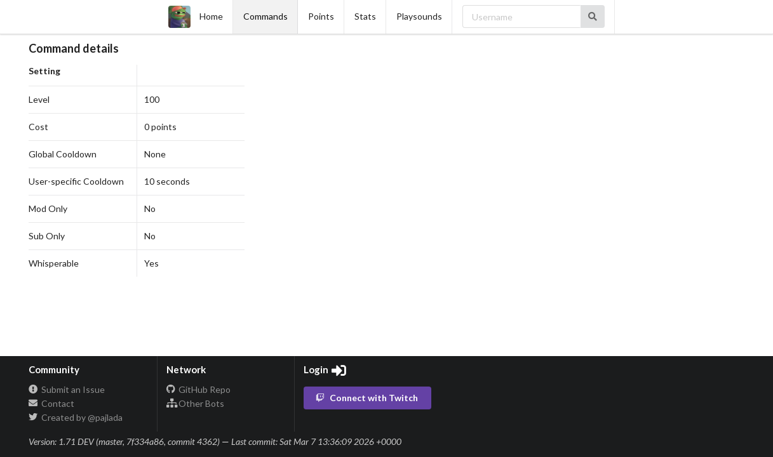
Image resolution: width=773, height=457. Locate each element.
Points (321, 16)
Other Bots (195, 403)
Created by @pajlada (76, 417)
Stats (365, 16)
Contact (51, 403)
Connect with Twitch (366, 397)
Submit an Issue (67, 390)
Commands (265, 16)
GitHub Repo (198, 390)
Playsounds (419, 16)
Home (195, 17)
